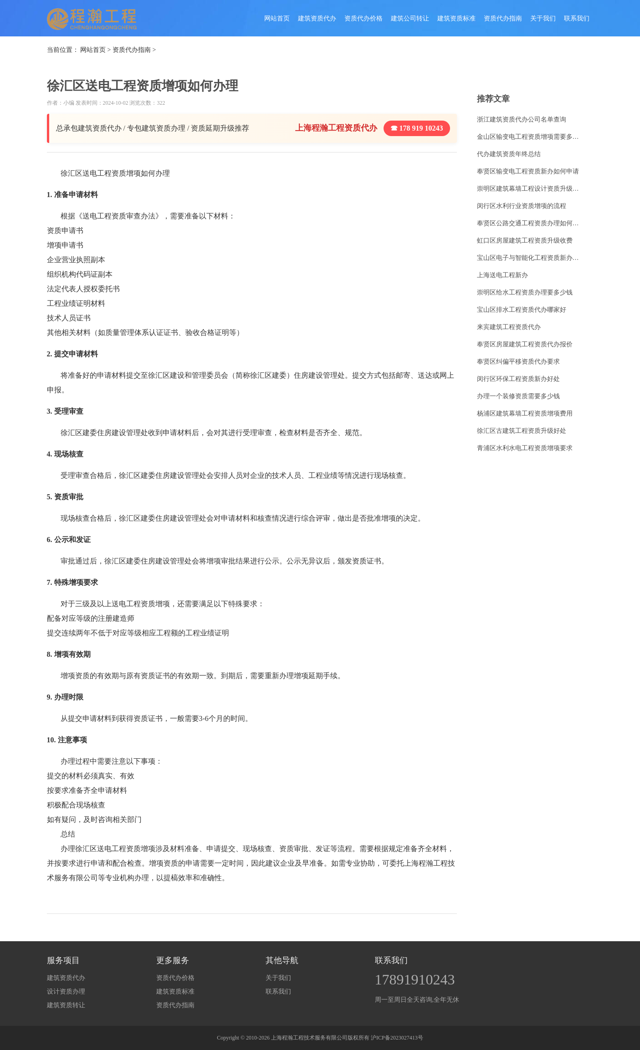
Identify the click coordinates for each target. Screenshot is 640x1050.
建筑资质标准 (456, 18)
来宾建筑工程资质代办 (509, 327)
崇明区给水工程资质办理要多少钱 (525, 292)
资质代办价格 (363, 18)
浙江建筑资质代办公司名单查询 (521, 119)
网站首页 (277, 18)
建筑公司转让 (410, 18)
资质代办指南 (503, 18)
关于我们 (543, 18)
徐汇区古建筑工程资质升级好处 (521, 430)
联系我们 (576, 18)
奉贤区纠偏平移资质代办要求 (518, 361)
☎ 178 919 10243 (416, 128)
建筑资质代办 (317, 18)
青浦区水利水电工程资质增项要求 (525, 448)
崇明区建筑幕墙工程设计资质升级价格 (530, 188)
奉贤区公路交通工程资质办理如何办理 (530, 223)
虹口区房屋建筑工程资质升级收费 (525, 240)
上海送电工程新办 (502, 275)
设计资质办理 (66, 991)
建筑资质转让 (66, 1005)
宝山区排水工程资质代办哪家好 (521, 309)
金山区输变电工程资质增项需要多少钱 (530, 136)
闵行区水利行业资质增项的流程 (521, 206)
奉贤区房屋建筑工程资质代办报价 (525, 344)
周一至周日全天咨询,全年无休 (417, 999)
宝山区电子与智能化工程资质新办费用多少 (530, 257)
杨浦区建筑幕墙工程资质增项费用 (525, 413)
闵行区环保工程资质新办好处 (518, 378)
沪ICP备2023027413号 (397, 1038)
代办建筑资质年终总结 (509, 154)
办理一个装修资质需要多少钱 (518, 396)
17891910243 (415, 979)
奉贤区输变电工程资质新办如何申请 (528, 171)
